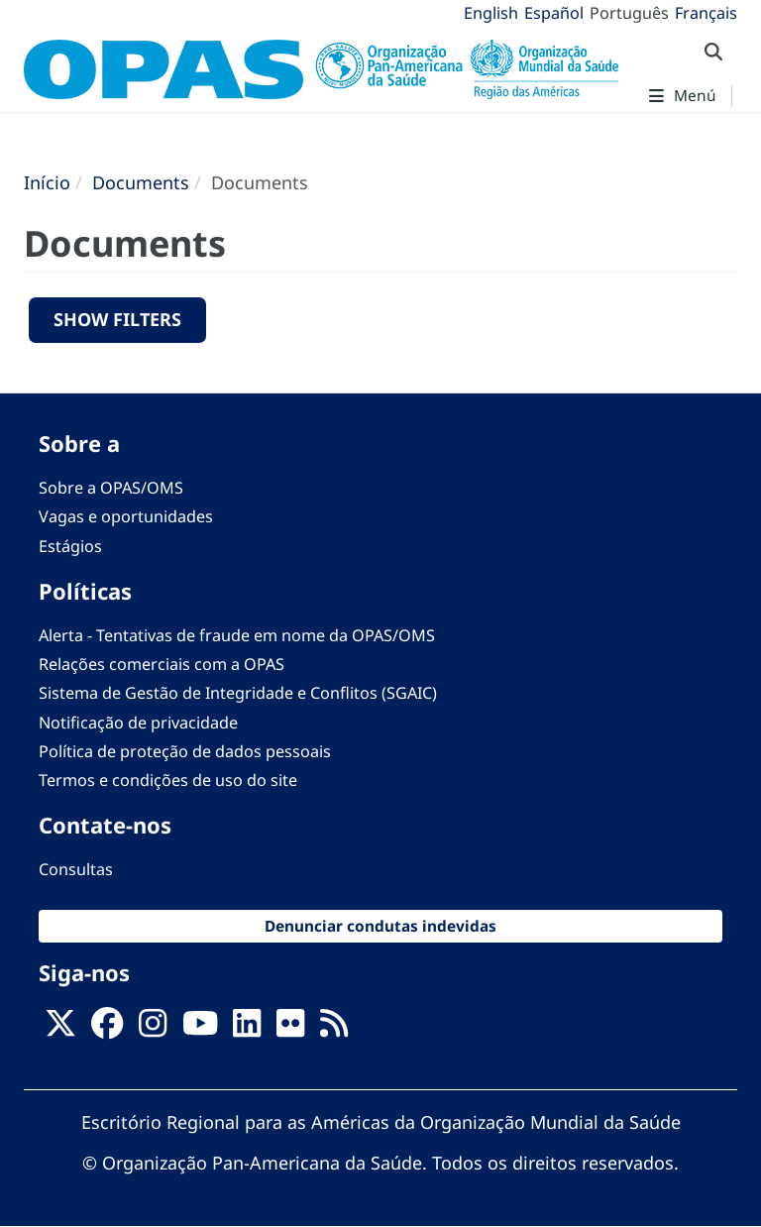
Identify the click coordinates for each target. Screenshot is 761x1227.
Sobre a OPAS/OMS (111, 488)
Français (706, 13)
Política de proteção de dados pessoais (185, 751)
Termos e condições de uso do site (168, 780)
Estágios (70, 546)
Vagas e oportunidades (126, 516)
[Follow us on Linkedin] (247, 1029)
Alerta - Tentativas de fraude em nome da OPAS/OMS (237, 635)
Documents (140, 182)
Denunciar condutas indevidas (380, 926)
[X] (60, 1029)
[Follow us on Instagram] (152, 1029)
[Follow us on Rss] (334, 1029)
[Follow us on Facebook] (107, 1029)
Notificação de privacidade (138, 722)
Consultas (76, 869)
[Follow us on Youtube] (200, 1029)
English (491, 13)
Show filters (117, 319)
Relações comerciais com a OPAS (161, 664)
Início (47, 182)
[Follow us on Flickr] (290, 1029)
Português (629, 13)
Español (554, 13)
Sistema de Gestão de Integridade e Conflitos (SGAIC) (238, 693)
